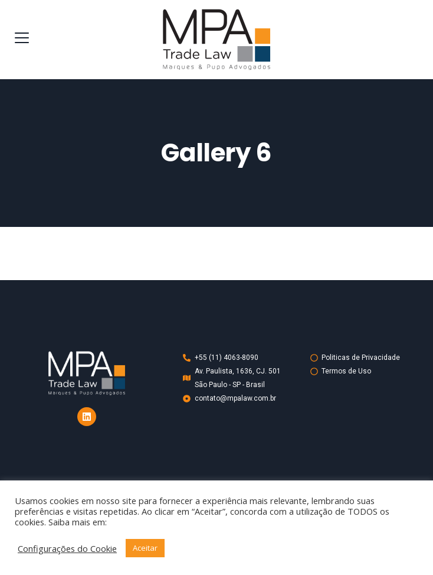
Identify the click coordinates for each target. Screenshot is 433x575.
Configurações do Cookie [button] (67, 548)
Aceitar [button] (145, 547)
